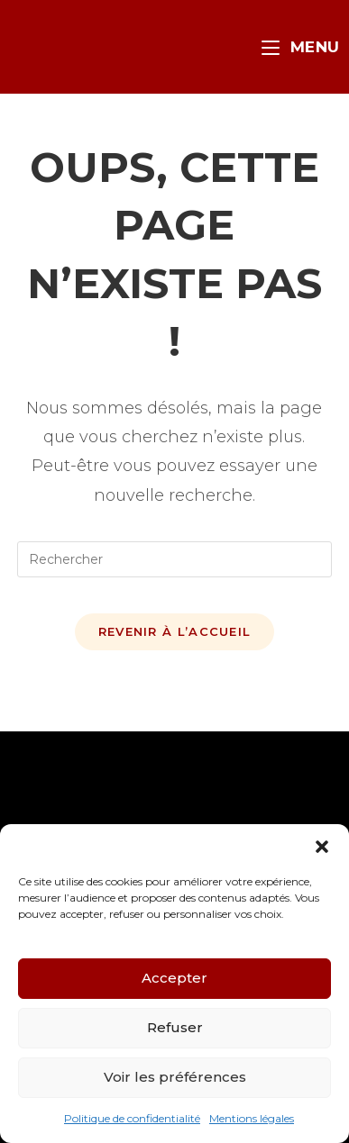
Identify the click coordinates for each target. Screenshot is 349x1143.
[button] (322, 847)
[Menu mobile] (301, 47)
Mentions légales (251, 1118)
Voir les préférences (175, 1076)
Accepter (174, 977)
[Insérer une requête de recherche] (174, 559)
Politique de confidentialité (132, 1118)
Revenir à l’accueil (175, 631)
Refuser (175, 1027)
